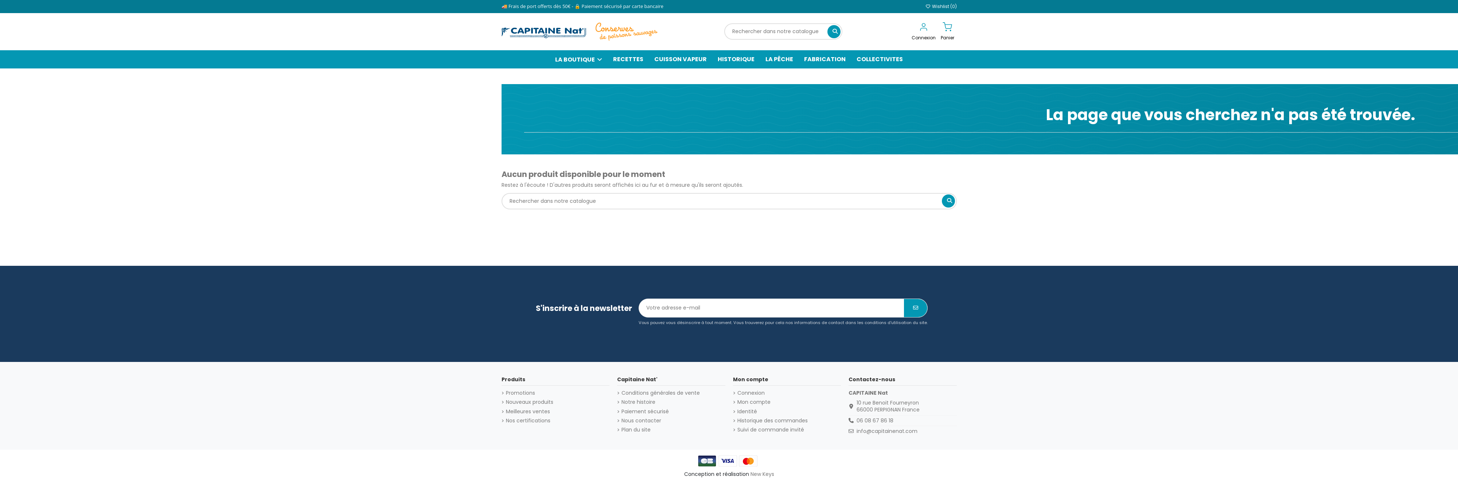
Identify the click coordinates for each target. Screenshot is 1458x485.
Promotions (520, 393)
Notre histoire (638, 402)
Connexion (751, 393)
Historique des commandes (772, 420)
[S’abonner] (915, 308)
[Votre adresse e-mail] (771, 308)
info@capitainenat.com (887, 431)
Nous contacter (641, 420)
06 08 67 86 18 (875, 420)
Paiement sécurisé (645, 411)
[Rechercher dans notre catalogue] (834, 31)
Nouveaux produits (529, 402)
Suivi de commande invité (770, 429)
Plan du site (636, 429)
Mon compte (754, 402)
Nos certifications (528, 420)
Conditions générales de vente (660, 393)
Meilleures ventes (528, 411)
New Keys (762, 474)
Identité (747, 411)
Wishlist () (941, 6)
